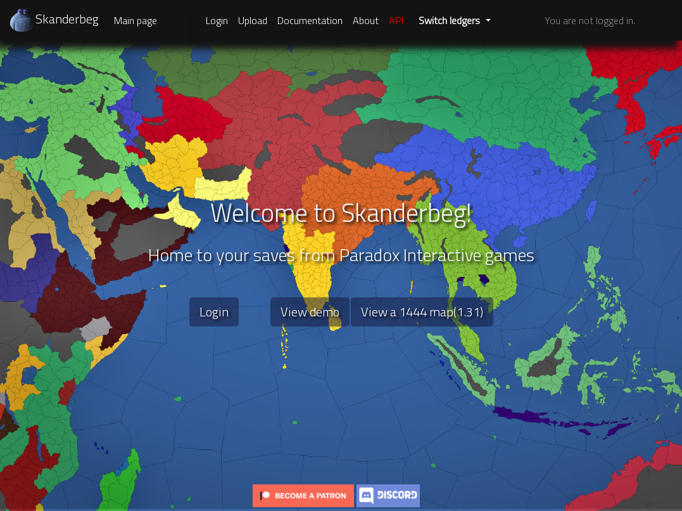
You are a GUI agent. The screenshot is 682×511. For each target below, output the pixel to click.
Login (217, 20)
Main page (135, 20)
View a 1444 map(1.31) (422, 311)
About (366, 20)
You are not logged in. (590, 20)
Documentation (310, 20)
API (396, 20)
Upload (252, 20)
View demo (310, 311)
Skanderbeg (54, 19)
